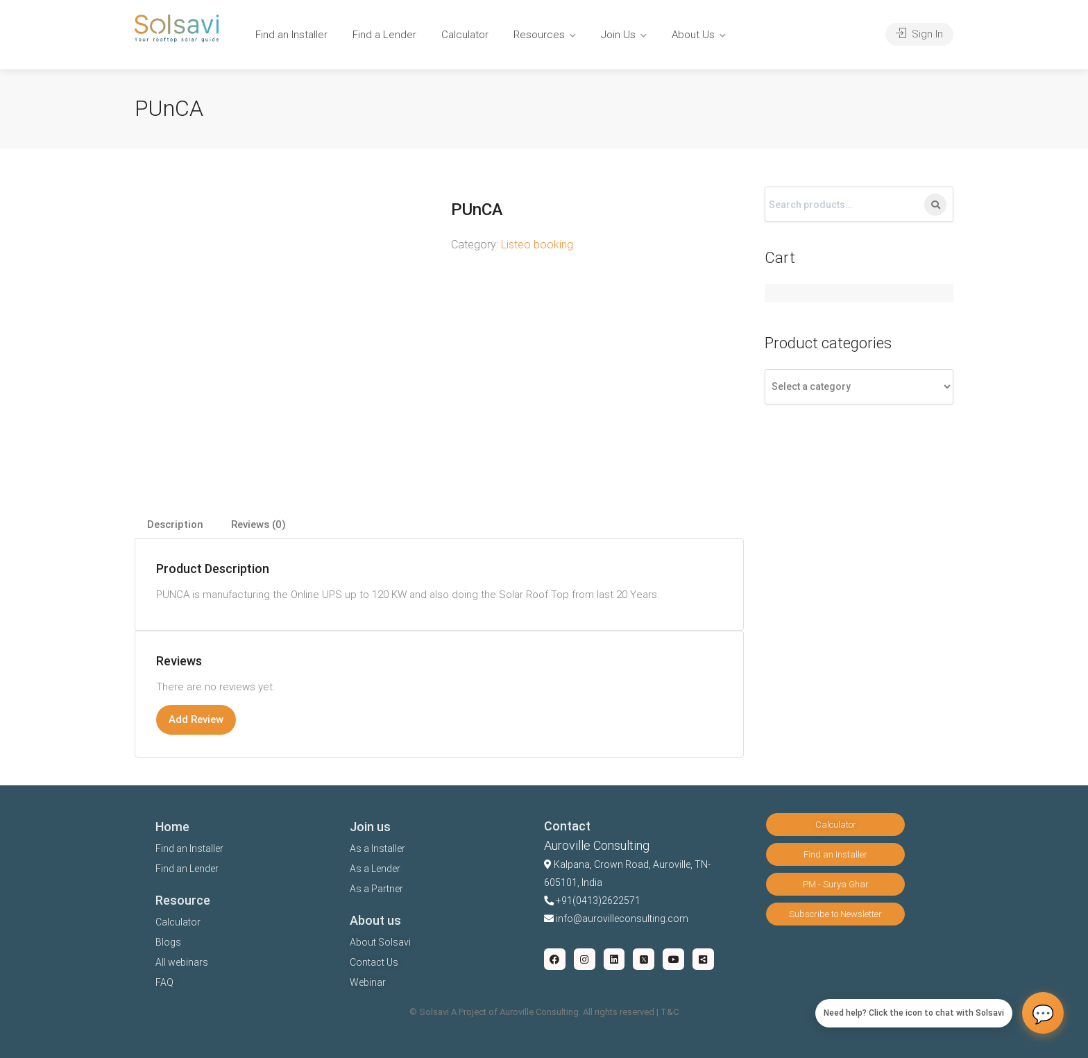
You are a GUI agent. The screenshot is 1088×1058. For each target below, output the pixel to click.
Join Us (618, 34)
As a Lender (375, 868)
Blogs (168, 942)
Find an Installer (291, 34)
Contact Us (374, 962)
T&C (670, 1012)
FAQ (164, 982)
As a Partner (376, 888)
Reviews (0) (258, 524)
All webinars (181, 962)
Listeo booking (537, 244)
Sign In (919, 34)
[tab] (175, 524)
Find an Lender (187, 868)
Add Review (196, 719)
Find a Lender (384, 34)
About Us (693, 34)
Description (175, 524)
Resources (539, 34)
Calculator (464, 34)
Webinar (368, 982)
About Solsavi (380, 942)
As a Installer (377, 848)
